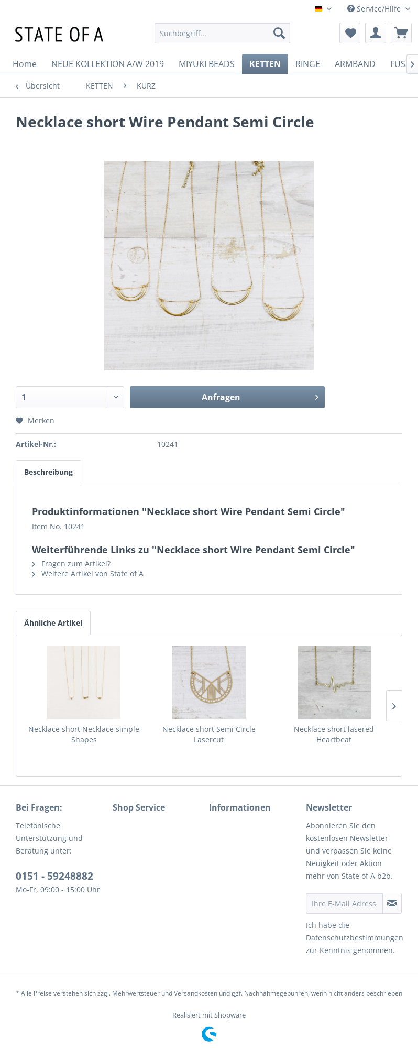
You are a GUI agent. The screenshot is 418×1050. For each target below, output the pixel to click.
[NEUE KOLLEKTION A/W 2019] (107, 64)
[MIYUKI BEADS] (206, 64)
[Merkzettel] (349, 33)
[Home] (24, 64)
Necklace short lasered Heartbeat (334, 734)
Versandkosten (195, 993)
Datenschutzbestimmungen (354, 938)
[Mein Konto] (375, 33)
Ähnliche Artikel (53, 623)
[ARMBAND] (355, 64)
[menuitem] (222, 33)
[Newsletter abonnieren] (392, 903)
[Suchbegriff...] (222, 33)
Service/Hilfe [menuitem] (375, 9)
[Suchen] (279, 33)
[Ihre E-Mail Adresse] (344, 903)
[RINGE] (307, 64)
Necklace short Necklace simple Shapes (83, 734)
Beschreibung (48, 472)
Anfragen (260, 396)
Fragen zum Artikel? (71, 563)
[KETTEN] (265, 64)
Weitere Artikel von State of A (88, 573)
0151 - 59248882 (54, 876)
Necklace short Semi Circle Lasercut (209, 734)
